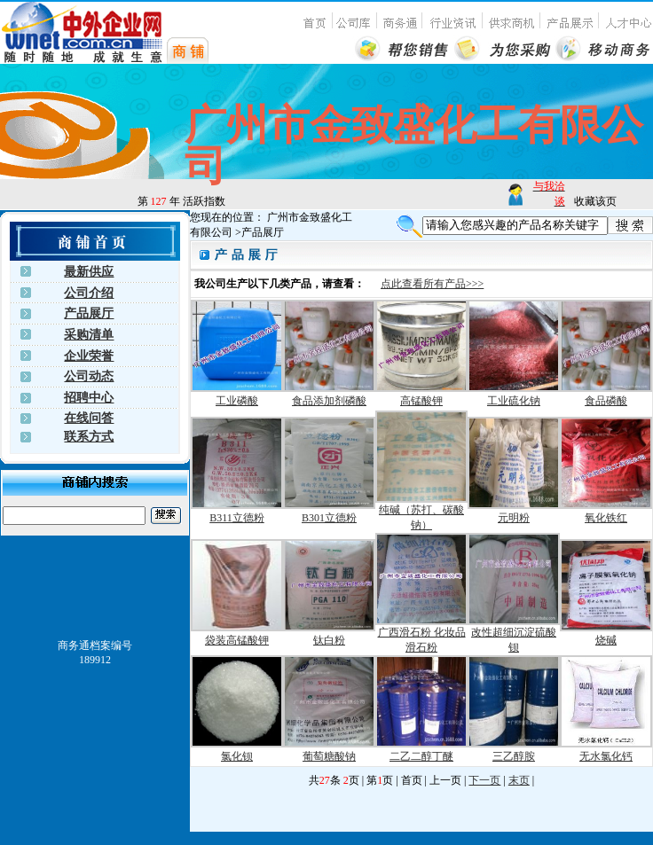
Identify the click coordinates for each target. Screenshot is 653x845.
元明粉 (514, 518)
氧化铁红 (606, 518)
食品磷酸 (606, 401)
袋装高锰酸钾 (237, 640)
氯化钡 (237, 756)
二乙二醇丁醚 (421, 756)
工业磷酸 (237, 401)
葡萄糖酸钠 (329, 756)
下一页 (484, 780)
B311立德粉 (236, 518)
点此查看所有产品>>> (432, 284)
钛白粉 (329, 640)
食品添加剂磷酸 (329, 401)
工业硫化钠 (513, 401)
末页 (519, 780)
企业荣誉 (89, 356)
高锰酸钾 (421, 401)
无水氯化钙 (606, 756)
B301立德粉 (329, 518)
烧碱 (606, 640)
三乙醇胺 (513, 756)
